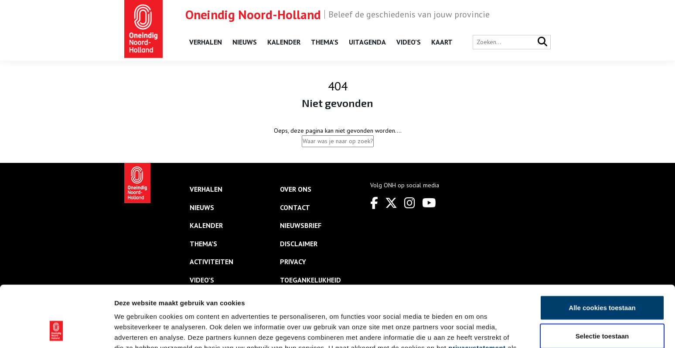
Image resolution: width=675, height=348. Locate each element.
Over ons (295, 189)
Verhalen (205, 42)
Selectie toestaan (602, 280)
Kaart (442, 42)
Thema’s (324, 42)
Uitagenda (367, 42)
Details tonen (471, 330)
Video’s (408, 42)
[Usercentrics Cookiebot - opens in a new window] (56, 331)
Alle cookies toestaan (602, 251)
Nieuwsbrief (300, 225)
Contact (295, 207)
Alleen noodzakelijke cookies (602, 309)
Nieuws (244, 42)
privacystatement (476, 292)
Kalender (283, 42)
